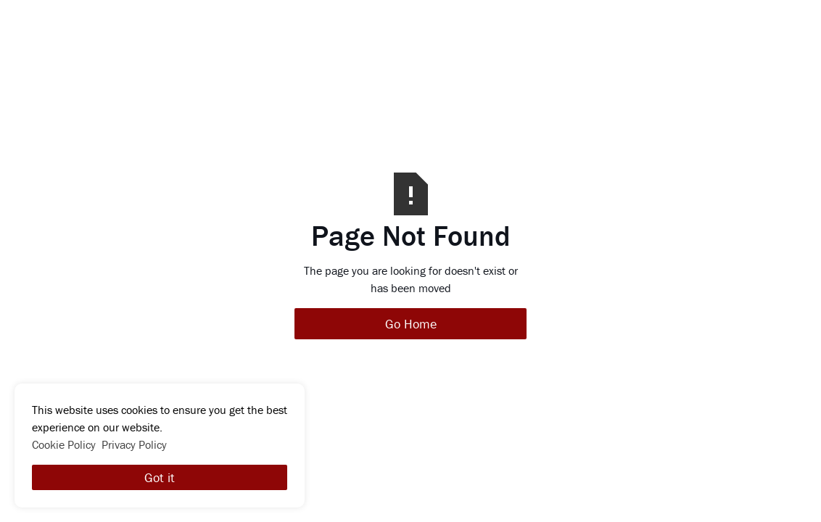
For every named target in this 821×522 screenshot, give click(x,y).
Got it (159, 477)
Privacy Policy (134, 444)
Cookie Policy (64, 444)
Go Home (411, 323)
